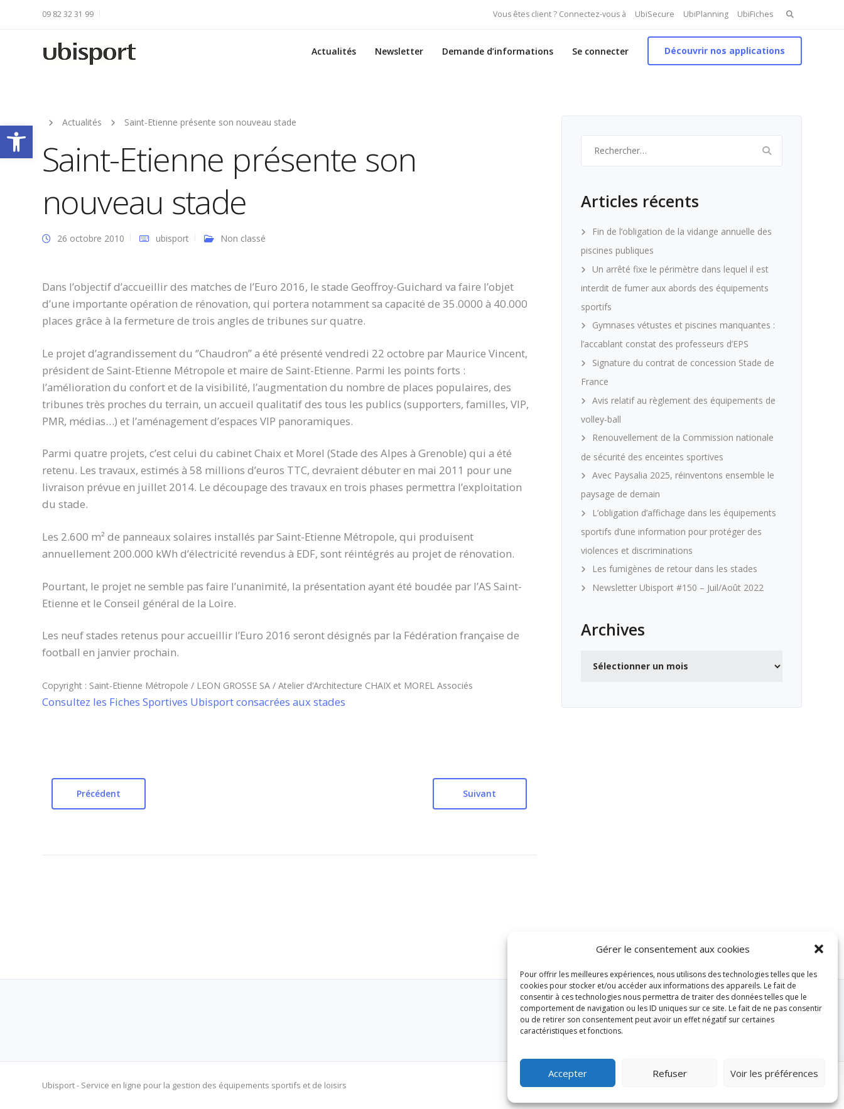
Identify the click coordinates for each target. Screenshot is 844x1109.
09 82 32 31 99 (68, 14)
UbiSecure (654, 14)
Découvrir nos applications (724, 51)
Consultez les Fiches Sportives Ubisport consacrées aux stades (193, 702)
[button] (16, 142)
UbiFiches (755, 14)
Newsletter (399, 51)
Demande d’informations (497, 51)
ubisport (172, 238)
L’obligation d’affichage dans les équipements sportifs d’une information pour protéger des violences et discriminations (678, 531)
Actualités (333, 51)
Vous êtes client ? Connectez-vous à (559, 14)
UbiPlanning (705, 14)
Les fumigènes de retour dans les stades (674, 569)
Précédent (99, 793)
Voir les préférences (774, 1073)
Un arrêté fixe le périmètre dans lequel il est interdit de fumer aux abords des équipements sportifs (675, 288)
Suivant (479, 793)
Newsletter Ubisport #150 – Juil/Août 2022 (678, 587)
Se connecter (600, 51)
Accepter (567, 1073)
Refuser (669, 1073)
